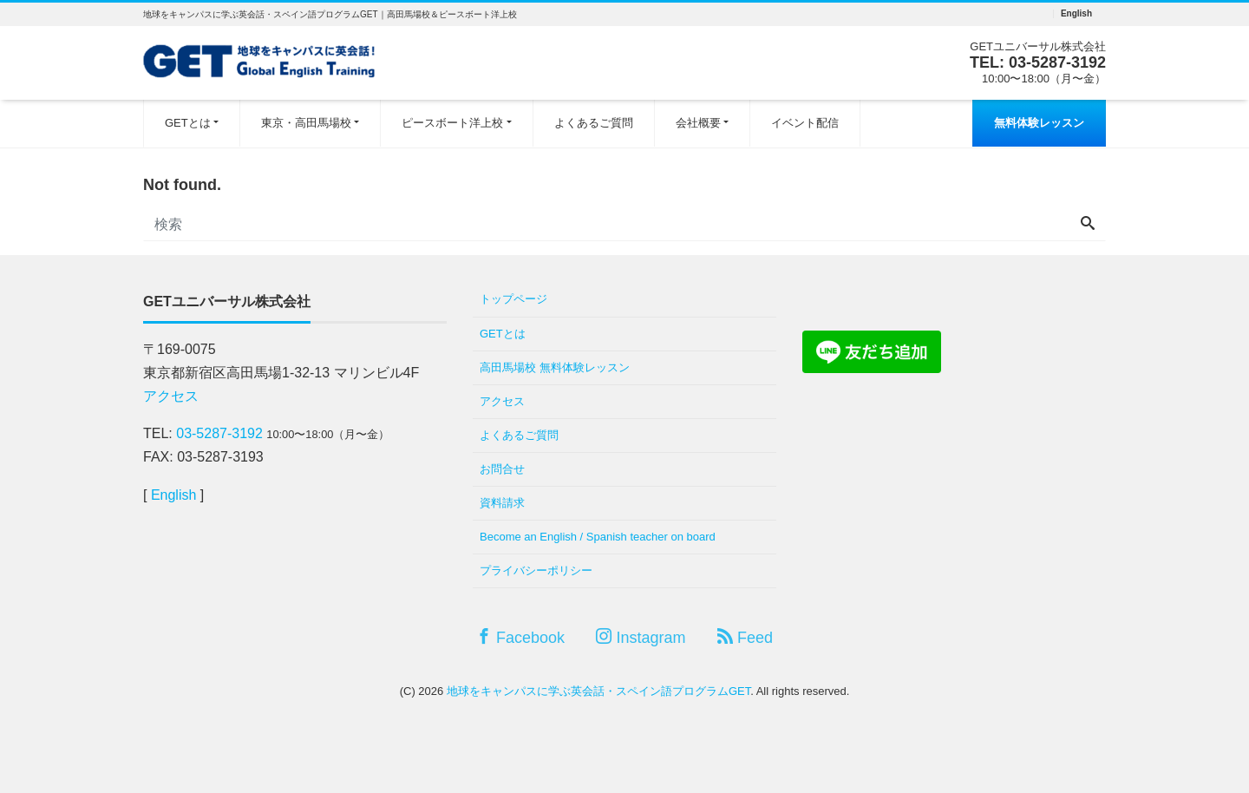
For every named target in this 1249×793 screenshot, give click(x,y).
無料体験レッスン (1039, 122)
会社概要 (698, 122)
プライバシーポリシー (536, 570)
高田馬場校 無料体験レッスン (555, 367)
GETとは (188, 122)
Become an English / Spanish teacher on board (598, 536)
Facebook (520, 637)
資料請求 (502, 502)
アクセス (171, 396)
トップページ (513, 298)
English (1076, 14)
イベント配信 (805, 122)
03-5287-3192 (1057, 62)
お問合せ (502, 468)
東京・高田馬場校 (306, 122)
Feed (745, 637)
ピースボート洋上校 (452, 122)
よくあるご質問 (593, 122)
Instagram (640, 637)
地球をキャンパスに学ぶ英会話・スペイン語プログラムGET (598, 691)
